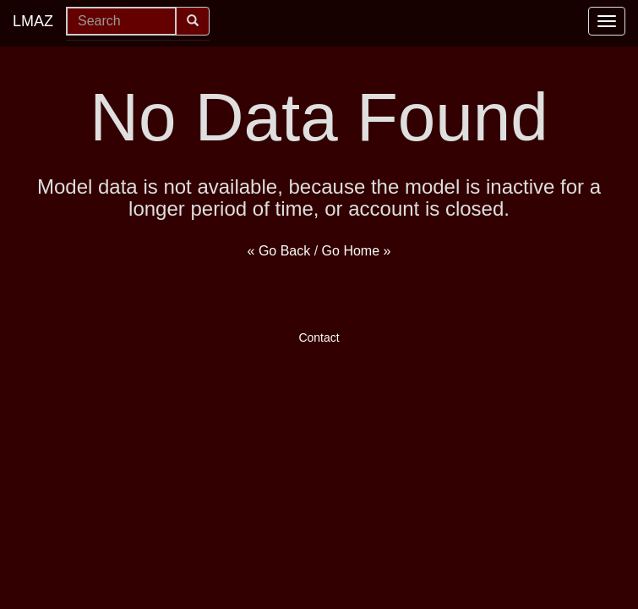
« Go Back (279, 251)
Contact (318, 337)
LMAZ (33, 21)
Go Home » (356, 251)
